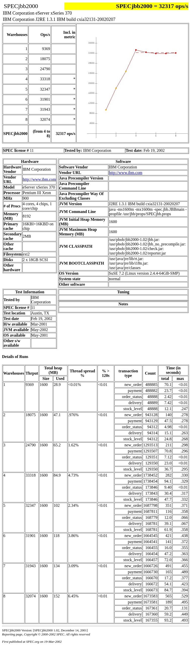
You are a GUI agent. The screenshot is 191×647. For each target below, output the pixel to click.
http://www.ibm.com (39, 179)
